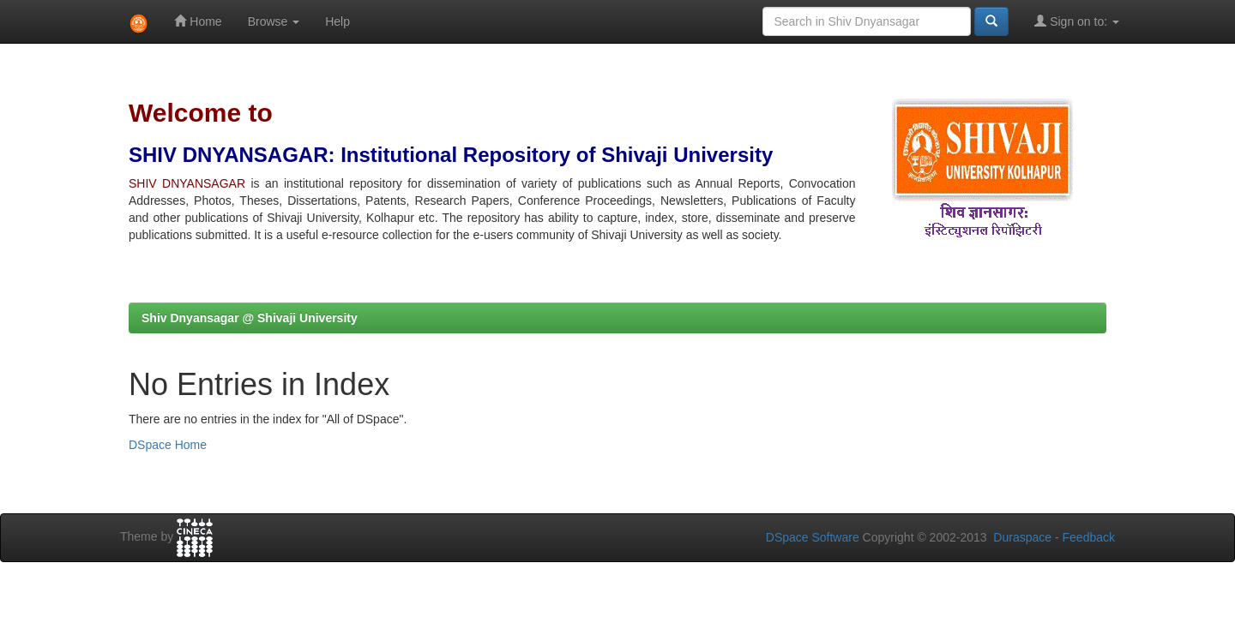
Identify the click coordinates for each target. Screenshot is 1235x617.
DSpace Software (812, 537)
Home (197, 21)
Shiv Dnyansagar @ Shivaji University (250, 318)
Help (337, 21)
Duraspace (1022, 537)
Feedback (1089, 537)
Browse (274, 21)
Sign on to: (1076, 21)
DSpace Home (168, 445)
